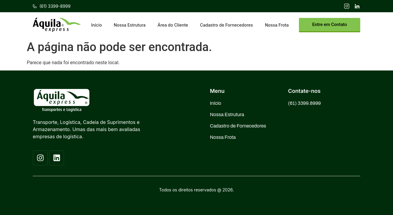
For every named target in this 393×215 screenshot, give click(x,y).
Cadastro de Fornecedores (226, 24)
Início (96, 24)
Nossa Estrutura (130, 24)
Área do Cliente (172, 24)
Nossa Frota (277, 24)
